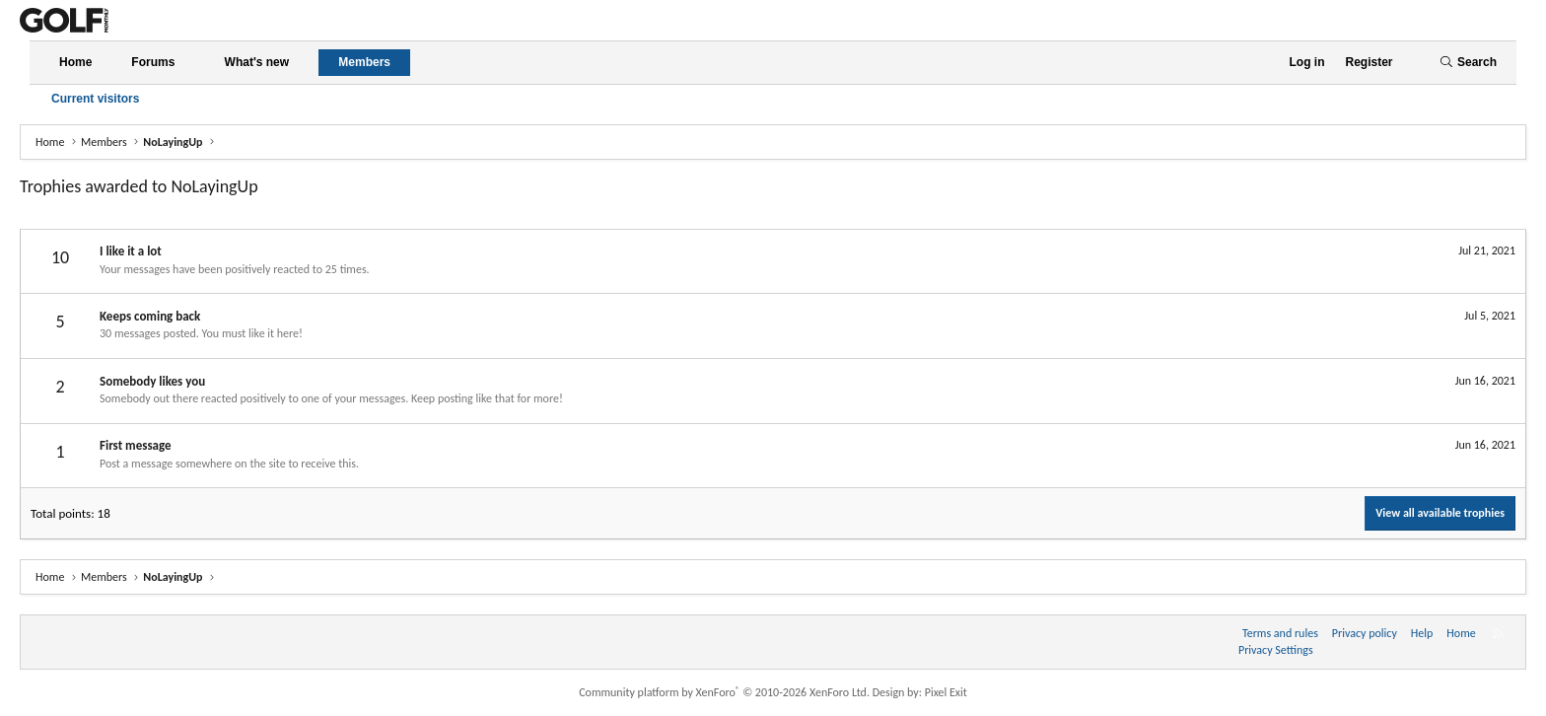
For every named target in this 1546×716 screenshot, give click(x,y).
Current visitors (95, 99)
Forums (153, 62)
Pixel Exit (946, 692)
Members (364, 62)
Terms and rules (1280, 633)
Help (1422, 633)
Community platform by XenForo (724, 692)
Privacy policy (1364, 633)
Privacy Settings (1275, 650)
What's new (257, 62)
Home (75, 62)
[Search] (1468, 62)
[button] (191, 62)
